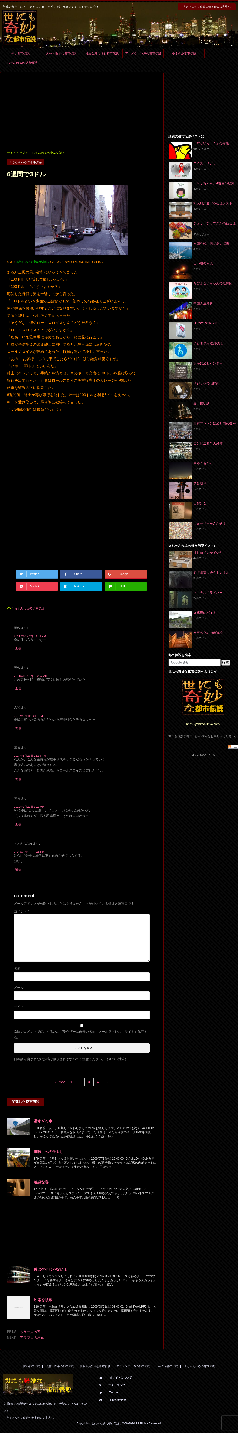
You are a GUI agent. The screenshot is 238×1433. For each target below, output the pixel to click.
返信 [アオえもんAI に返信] (18, 870)
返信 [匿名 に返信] (18, 648)
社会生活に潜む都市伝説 (102, 53)
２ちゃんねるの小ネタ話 (27, 608)
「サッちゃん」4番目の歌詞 (213, 183)
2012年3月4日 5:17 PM (28, 716)
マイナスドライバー (208, 592)
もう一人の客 (30, 1332)
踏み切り (199, 483)
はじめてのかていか (208, 552)
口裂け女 (199, 503)
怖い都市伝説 (20, 53)
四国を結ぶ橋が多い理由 (211, 243)
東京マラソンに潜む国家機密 (214, 423)
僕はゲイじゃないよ (50, 1269)
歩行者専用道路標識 (208, 343)
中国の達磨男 (203, 303)
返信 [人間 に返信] (18, 728)
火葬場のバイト (204, 612)
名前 (17, 968)
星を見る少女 (203, 463)
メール (19, 987)
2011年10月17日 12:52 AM (30, 676)
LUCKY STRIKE (205, 323)
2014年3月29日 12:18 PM (30, 755)
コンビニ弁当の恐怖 (208, 443)
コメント (21, 911)
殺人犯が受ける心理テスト (212, 203)
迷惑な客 (41, 1182)
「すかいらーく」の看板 (211, 143)
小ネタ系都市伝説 (184, 53)
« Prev (60, 1082)
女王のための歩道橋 (208, 632)
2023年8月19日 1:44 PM (29, 852)
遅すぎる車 (43, 1121)
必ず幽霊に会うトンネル (211, 572)
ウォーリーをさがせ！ (209, 523)
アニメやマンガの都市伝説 (143, 53)
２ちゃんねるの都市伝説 (20, 62)
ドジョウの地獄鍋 (206, 383)
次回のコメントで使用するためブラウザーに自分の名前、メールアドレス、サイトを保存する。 (80, 1034)
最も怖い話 (201, 403)
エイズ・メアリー (206, 163)
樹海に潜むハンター (208, 363)
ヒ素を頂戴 (43, 1300)
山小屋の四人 (203, 263)
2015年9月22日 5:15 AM (29, 806)
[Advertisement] (82, 112)
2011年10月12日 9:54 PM (30, 636)
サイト (19, 1006)
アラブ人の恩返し (34, 1337)
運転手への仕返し (48, 1152)
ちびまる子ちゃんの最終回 (212, 283)
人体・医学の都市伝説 (61, 53)
